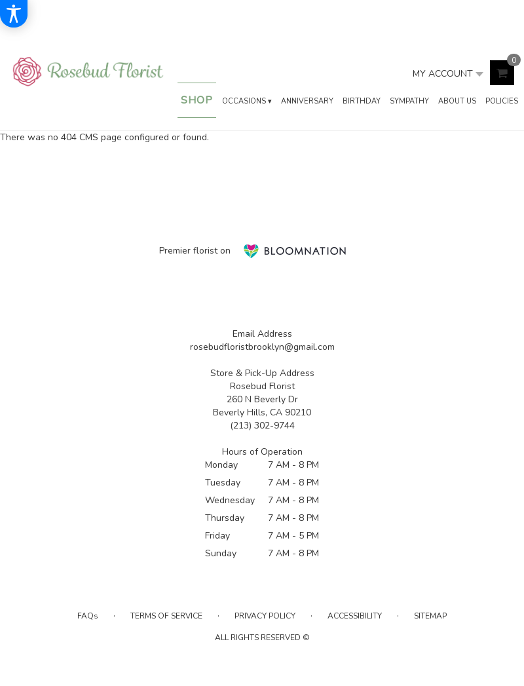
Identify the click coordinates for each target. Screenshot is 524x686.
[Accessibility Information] (14, 14)
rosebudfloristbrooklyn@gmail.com (262, 347)
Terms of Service (166, 616)
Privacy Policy (264, 616)
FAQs (87, 616)
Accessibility (355, 616)
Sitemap (430, 616)
